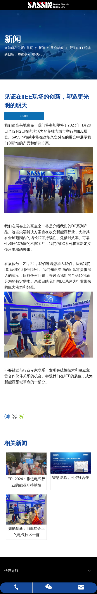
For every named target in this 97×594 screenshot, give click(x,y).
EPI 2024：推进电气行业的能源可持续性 (26, 482)
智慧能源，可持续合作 (70, 478)
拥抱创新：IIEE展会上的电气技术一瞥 (26, 531)
